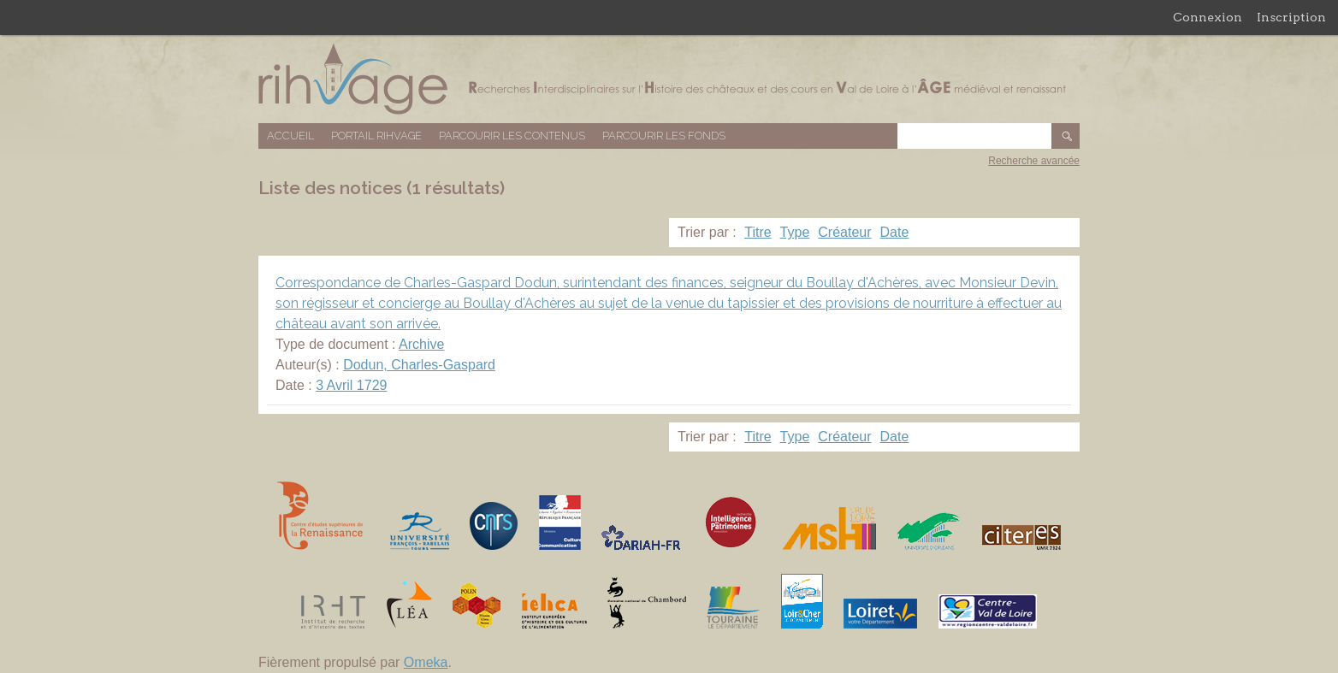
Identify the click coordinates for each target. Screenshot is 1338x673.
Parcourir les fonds (663, 135)
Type (795, 232)
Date (894, 232)
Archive (421, 344)
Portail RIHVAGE (376, 135)
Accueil (290, 135)
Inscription (1291, 17)
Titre (757, 232)
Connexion (1207, 17)
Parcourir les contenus (512, 135)
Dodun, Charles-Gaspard (419, 364)
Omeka (426, 662)
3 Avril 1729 (351, 385)
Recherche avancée (1034, 161)
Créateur (844, 232)
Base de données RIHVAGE (669, 79)
